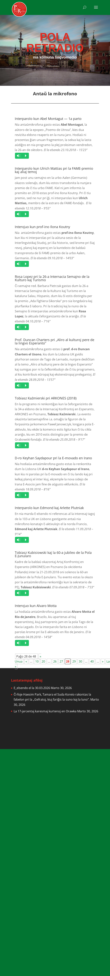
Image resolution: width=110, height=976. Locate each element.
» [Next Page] (102, 661)
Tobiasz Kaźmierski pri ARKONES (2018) (45, 398)
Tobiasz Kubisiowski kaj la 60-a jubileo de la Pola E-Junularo (53, 554)
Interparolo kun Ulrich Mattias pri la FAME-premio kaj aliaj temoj (54, 170)
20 (43, 661)
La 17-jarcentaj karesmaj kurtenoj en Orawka (45, 711)
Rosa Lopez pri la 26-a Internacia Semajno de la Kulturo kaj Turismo (52, 278)
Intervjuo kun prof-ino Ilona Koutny (42, 227)
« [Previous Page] (26, 661)
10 (37, 661)
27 (61, 661)
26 (55, 661)
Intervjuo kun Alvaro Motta (36, 605)
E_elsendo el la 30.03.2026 (32, 688)
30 (80, 661)
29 (74, 661)
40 (92, 661)
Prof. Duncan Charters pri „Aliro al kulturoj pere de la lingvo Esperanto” (54, 341)
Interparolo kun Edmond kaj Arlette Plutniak (49, 508)
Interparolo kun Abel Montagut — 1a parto (48, 118)
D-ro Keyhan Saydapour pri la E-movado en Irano (53, 458)
